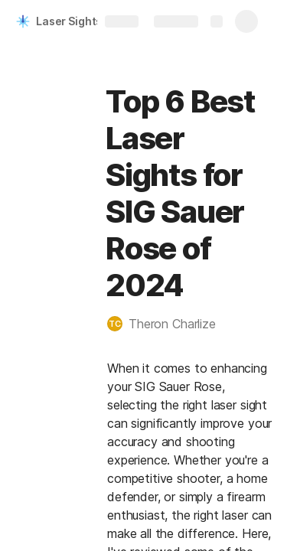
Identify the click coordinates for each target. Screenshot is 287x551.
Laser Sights (69, 21)
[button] (169, 323)
